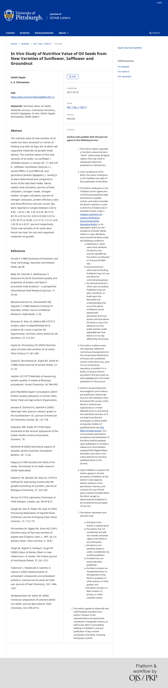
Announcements (44, 32)
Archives (25, 32)
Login (159, 2)
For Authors (123, 71)
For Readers (123, 66)
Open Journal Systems (130, 47)
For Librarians (124, 76)
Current (10, 32)
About (62, 32)
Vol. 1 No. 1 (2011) (42, 43)
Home (14, 43)
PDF (74, 76)
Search (154, 32)
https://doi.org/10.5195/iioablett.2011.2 (32, 97)
